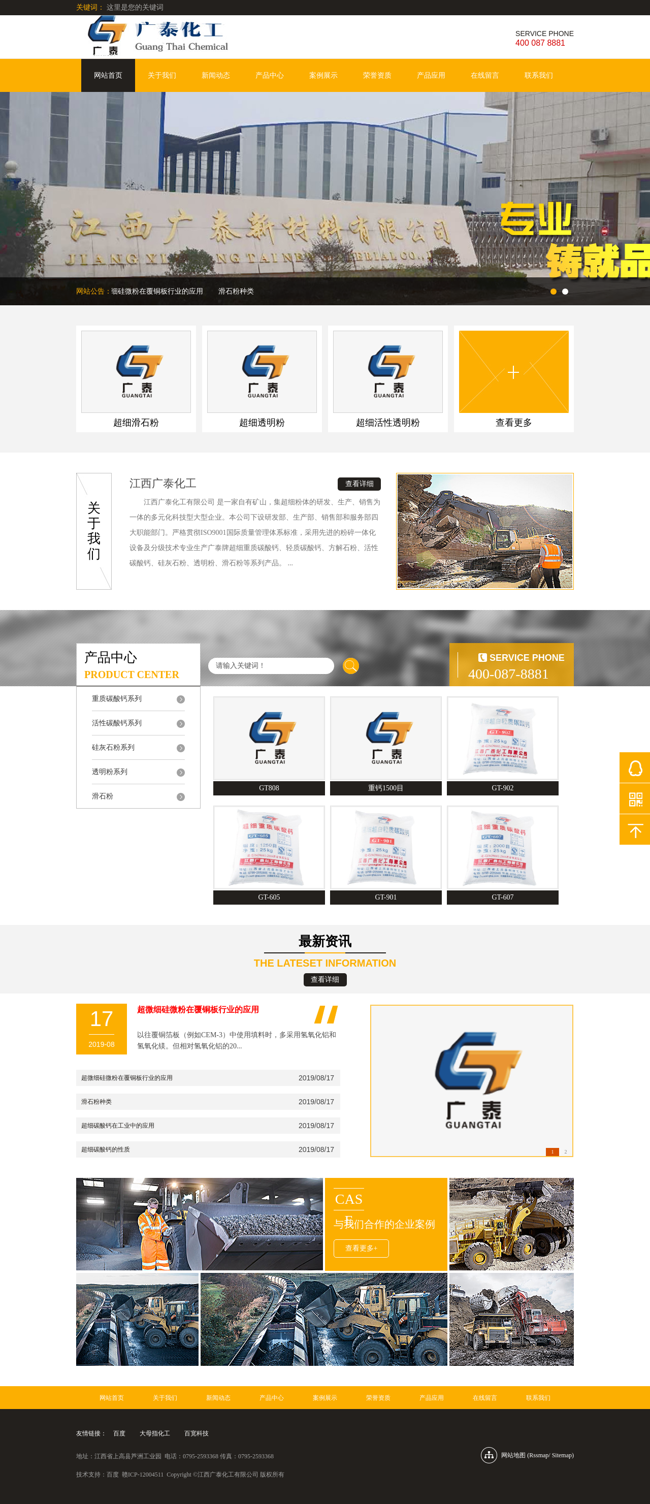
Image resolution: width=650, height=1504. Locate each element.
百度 (119, 1433)
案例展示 (323, 75)
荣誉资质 (377, 75)
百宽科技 (196, 1433)
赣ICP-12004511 (143, 1474)
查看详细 (359, 484)
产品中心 (269, 75)
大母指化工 (155, 1433)
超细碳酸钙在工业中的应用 (117, 1125)
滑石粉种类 (237, 291)
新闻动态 (216, 75)
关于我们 (162, 75)
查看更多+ (361, 1248)
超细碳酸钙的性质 (105, 1149)
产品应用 (431, 75)
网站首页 (108, 75)
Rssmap (538, 1455)
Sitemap (562, 1455)
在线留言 (485, 75)
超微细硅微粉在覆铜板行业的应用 (151, 291)
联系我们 (539, 75)
